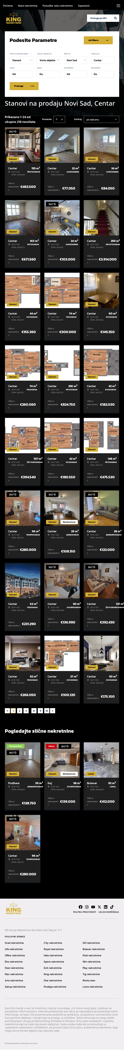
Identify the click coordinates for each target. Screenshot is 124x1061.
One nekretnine (53, 980)
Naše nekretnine (27, 6)
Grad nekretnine (14, 943)
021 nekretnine (91, 943)
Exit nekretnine (53, 968)
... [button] (30, 710)
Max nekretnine (14, 974)
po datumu (93, 119)
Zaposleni (84, 6)
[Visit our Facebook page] (81, 907)
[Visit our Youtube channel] (93, 907)
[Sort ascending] (56, 119)
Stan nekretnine (14, 968)
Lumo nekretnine (93, 986)
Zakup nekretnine (15, 986)
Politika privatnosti (84, 912)
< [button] (7, 710)
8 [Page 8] (34, 710)
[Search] (115, 18)
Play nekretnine (92, 968)
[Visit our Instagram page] (87, 907)
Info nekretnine (14, 949)
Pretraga (24, 86)
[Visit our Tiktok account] (112, 907)
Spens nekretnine (54, 961)
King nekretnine (53, 974)
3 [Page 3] (26, 710)
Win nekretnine (92, 961)
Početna (8, 6)
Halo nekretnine (53, 955)
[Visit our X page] (99, 907)
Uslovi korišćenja (109, 912)
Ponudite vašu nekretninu (58, 6)
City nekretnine (53, 943)
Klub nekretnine (92, 955)
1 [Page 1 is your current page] (13, 710)
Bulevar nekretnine (94, 949)
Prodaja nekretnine (55, 986)
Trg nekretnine (91, 974)
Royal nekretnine (54, 949)
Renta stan (89, 980)
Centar (98, 60)
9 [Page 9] (40, 710)
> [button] (52, 710)
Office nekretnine (15, 955)
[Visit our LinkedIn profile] (106, 907)
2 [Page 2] (19, 710)
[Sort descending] (62, 119)
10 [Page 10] (47, 710)
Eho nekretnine (14, 961)
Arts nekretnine (14, 980)
